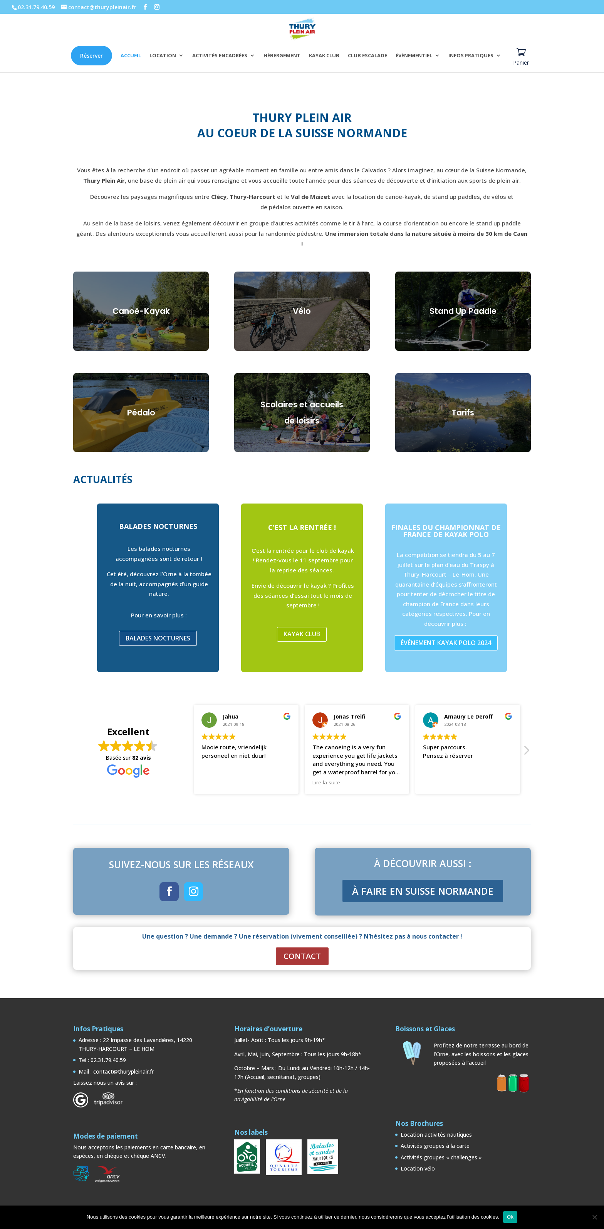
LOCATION (162, 56)
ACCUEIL (131, 56)
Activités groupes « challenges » (441, 1157)
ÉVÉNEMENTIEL (414, 56)
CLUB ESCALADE (367, 56)
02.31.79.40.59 (36, 7)
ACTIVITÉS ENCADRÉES (219, 56)
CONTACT (302, 956)
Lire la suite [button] (326, 782)
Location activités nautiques (436, 1134)
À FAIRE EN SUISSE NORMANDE (422, 890)
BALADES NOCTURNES (158, 638)
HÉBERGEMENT (281, 56)
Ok (510, 1217)
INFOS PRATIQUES (470, 56)
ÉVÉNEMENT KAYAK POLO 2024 (446, 643)
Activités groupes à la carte (435, 1145)
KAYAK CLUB (324, 56)
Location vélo (418, 1168)
